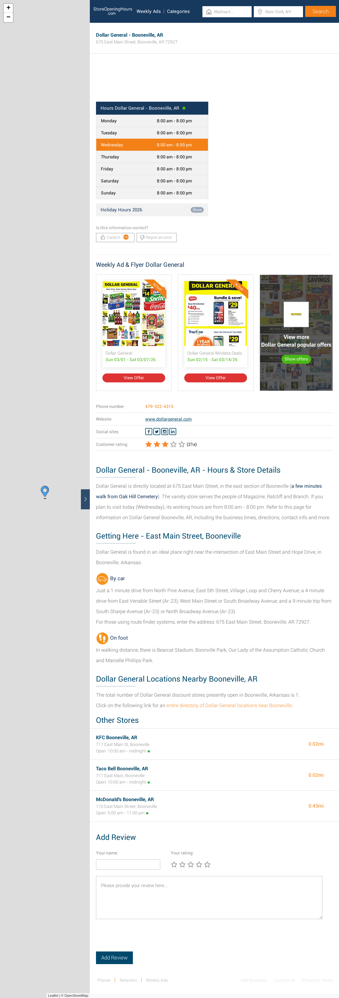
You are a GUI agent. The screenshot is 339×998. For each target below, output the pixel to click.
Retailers (128, 980)
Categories (178, 11)
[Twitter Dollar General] (156, 431)
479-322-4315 (159, 406)
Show (197, 210)
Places (104, 980)
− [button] (8, 17)
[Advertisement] (214, 82)
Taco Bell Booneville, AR (122, 769)
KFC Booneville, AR (116, 737)
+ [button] (8, 8)
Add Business (254, 980)
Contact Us (284, 980)
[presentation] (142, 939)
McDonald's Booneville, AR (125, 799)
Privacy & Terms (317, 980)
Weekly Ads (149, 11)
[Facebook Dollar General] (148, 431)
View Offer (134, 377)
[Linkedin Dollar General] (172, 431)
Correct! (115, 237)
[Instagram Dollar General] (164, 431)
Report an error (156, 237)
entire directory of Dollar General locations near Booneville (229, 705)
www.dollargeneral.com (168, 419)
